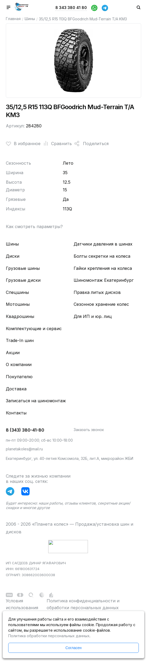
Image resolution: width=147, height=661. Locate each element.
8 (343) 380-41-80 (25, 430)
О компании (19, 364)
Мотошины (18, 304)
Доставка (16, 388)
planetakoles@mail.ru (24, 449)
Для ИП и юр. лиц (93, 316)
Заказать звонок (89, 429)
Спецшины (17, 292)
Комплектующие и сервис (34, 328)
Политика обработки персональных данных (49, 636)
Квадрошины (20, 316)
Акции (13, 352)
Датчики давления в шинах (103, 244)
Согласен (73, 648)
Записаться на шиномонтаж (36, 400)
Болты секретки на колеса (102, 256)
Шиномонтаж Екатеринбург (103, 280)
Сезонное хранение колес (101, 304)
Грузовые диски (23, 280)
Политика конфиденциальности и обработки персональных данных (83, 604)
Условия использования (22, 604)
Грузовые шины (23, 268)
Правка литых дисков (97, 292)
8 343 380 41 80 (71, 7)
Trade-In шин (20, 340)
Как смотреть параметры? (34, 226)
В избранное (23, 143)
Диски (12, 256)
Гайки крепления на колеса (103, 268)
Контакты (16, 412)
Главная (13, 18)
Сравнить (56, 143)
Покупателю (19, 376)
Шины (30, 18)
